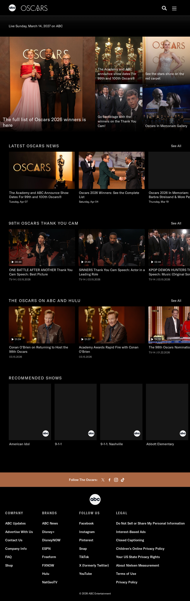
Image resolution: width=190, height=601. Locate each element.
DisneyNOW (51, 540)
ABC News (50, 523)
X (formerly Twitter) (94, 565)
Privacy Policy (126, 582)
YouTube (85, 574)
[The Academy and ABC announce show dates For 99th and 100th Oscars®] (119, 60)
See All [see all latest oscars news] (176, 146)
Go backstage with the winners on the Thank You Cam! (117, 121)
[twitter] (103, 480)
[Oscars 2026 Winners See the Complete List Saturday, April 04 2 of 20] (112, 178)
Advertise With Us (19, 532)
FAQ (8, 557)
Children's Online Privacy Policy (140, 549)
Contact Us (13, 540)
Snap (83, 549)
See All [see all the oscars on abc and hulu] (176, 301)
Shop (9, 565)
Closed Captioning (130, 540)
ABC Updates (15, 523)
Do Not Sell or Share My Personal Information (150, 523)
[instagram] (116, 480)
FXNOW (48, 565)
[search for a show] (164, 8)
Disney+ (48, 532)
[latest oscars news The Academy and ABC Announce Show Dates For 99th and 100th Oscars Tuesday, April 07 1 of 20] (42, 178)
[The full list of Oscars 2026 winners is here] (47, 84)
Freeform (49, 557)
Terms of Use (126, 574)
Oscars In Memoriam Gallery (166, 126)
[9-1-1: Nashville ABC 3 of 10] (121, 415)
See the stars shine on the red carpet (164, 76)
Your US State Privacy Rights (138, 557)
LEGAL (121, 513)
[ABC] (12, 8)
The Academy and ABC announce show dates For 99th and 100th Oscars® (117, 73)
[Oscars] (34, 8)
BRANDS (49, 513)
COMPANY (14, 513)
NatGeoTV (49, 582)
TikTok (84, 557)
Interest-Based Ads (131, 532)
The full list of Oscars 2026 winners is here (44, 122)
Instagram (87, 532)
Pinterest (86, 540)
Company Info (16, 549)
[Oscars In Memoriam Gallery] (166, 108)
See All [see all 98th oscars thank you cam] (176, 223)
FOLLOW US (89, 513)
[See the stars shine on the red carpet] (166, 60)
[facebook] (109, 480)
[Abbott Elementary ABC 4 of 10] (167, 415)
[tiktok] (123, 480)
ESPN (46, 549)
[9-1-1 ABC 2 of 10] (76, 415)
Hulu (45, 574)
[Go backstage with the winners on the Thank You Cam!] (119, 108)
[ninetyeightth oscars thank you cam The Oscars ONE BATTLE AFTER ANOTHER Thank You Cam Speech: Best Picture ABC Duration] (42, 255)
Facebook (86, 523)
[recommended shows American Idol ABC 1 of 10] (30, 415)
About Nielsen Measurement (137, 565)
